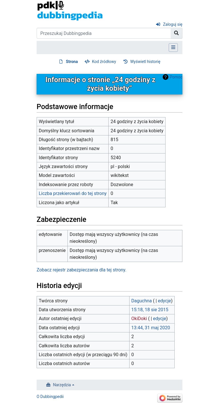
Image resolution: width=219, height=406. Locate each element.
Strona (72, 61)
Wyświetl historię (145, 61)
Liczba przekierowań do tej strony (73, 193)
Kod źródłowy (104, 61)
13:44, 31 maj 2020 (150, 327)
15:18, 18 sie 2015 (149, 309)
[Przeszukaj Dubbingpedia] (104, 33)
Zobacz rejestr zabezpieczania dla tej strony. (81, 270)
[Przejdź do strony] (176, 33)
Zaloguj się (172, 24)
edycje (164, 300)
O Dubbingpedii (50, 396)
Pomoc (176, 77)
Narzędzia (62, 385)
